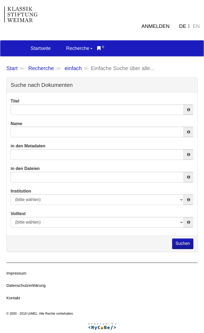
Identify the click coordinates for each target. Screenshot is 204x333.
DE (182, 26)
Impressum (16, 273)
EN (196, 26)
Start (12, 68)
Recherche (79, 48)
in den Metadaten (28, 146)
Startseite (41, 48)
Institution (21, 191)
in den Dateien (25, 168)
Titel (15, 101)
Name (16, 123)
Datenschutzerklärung (26, 285)
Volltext (18, 213)
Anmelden (156, 26)
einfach (73, 68)
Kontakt (13, 298)
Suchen (183, 243)
